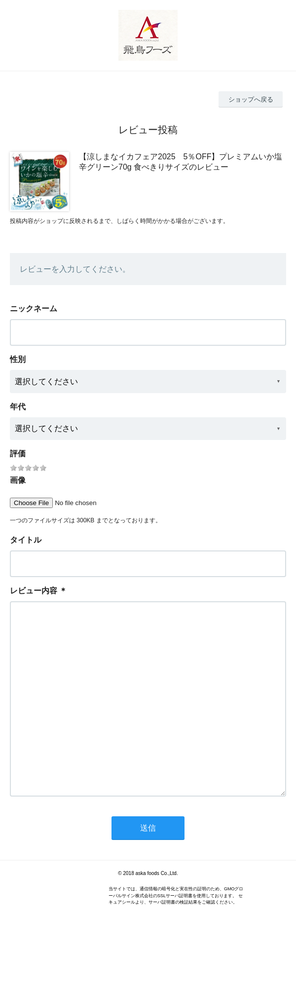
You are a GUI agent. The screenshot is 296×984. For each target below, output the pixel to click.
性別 (18, 359)
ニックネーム (33, 308)
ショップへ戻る (250, 99)
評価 (18, 453)
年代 (18, 406)
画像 (18, 480)
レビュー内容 (33, 590)
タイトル (25, 540)
